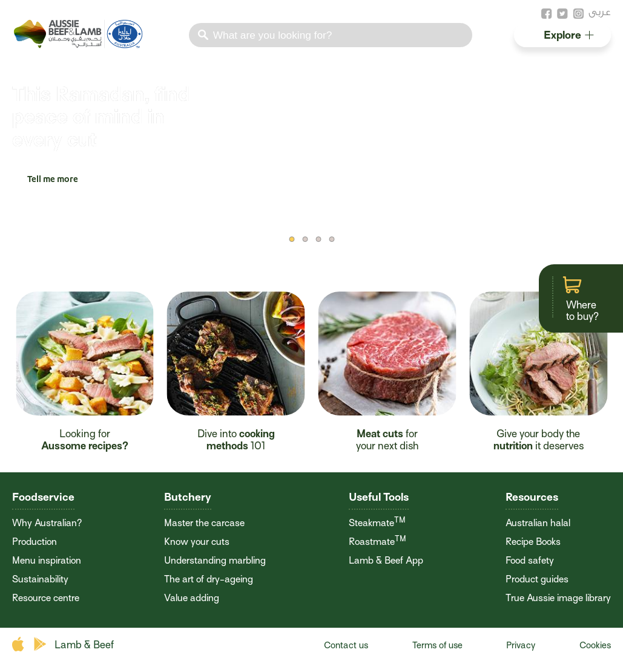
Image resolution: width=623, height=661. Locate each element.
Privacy (520, 645)
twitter (562, 13)
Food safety (530, 560)
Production (34, 541)
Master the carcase (204, 523)
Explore (569, 34)
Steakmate (377, 523)
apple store (19, 644)
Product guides (537, 579)
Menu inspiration (46, 560)
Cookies (595, 645)
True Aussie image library (558, 598)
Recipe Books (533, 541)
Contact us (346, 645)
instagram (578, 13)
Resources (532, 496)
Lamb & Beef (84, 645)
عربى (599, 11)
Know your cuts (196, 541)
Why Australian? (47, 523)
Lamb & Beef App (386, 560)
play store (40, 644)
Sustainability (40, 579)
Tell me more (52, 180)
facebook (546, 13)
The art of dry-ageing (208, 579)
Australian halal (538, 523)
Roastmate (377, 541)
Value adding (191, 598)
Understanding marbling (215, 560)
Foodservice (43, 496)
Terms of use (437, 645)
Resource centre (45, 598)
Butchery (187, 496)
